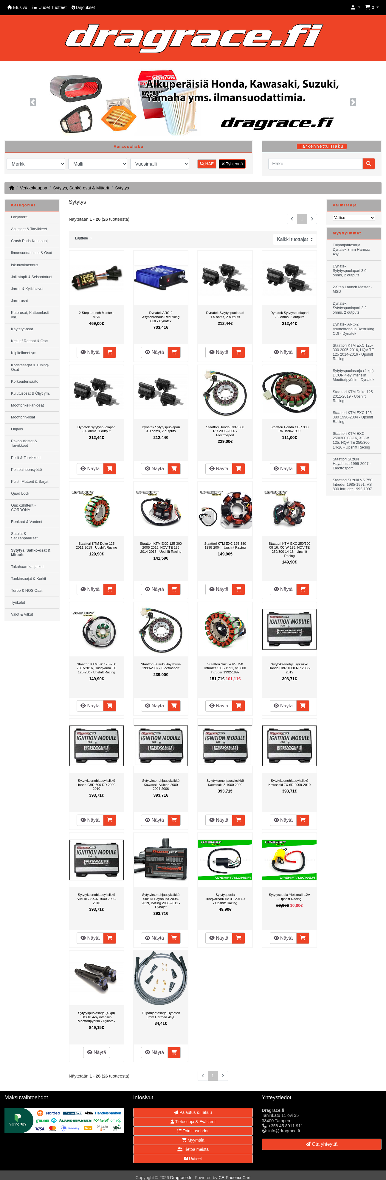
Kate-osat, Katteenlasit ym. (30, 315)
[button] (355, 8)
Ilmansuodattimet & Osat (31, 253)
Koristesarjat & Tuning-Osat (30, 367)
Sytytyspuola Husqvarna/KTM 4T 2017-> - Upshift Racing (225, 899)
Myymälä (193, 1140)
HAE (207, 163)
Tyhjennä (232, 163)
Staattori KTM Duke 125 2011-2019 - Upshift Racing (96, 545)
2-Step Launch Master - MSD (96, 315)
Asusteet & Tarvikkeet (29, 229)
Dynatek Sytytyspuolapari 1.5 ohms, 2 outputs (225, 315)
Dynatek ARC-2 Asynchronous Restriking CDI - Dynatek (160, 317)
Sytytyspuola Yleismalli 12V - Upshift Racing (289, 897)
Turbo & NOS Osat (26, 591)
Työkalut (18, 602)
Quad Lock (20, 493)
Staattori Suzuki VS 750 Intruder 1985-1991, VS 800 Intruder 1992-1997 (225, 668)
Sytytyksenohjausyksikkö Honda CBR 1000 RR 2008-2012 (289, 668)
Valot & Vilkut (22, 614)
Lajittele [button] (82, 238)
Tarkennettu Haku (322, 146)
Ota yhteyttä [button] (322, 1144)
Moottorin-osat (23, 417)
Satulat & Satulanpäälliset (24, 536)
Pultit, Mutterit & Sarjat (29, 482)
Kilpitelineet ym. (24, 353)
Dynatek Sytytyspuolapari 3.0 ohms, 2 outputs (161, 429)
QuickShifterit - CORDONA (23, 507)
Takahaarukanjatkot (27, 567)
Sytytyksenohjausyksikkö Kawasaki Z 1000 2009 (225, 783)
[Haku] (315, 163)
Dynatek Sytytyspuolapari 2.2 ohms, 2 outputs (289, 315)
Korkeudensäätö (24, 381)
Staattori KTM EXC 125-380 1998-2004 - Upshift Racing (225, 545)
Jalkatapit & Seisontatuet (31, 277)
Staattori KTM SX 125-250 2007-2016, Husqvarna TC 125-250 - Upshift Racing (96, 668)
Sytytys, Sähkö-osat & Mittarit (81, 188)
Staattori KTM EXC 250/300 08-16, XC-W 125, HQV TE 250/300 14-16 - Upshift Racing (289, 550)
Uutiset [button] (193, 1158)
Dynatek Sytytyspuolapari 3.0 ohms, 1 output (96, 429)
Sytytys (122, 188)
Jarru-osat (19, 301)
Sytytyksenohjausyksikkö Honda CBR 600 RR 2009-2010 (97, 784)
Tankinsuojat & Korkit (28, 579)
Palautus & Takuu (193, 1112)
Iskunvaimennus (24, 265)
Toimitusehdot (192, 1130)
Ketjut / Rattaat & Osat (29, 341)
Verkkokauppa (33, 188)
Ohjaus (17, 429)
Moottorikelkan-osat (27, 405)
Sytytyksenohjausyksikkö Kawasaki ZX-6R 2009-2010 (289, 783)
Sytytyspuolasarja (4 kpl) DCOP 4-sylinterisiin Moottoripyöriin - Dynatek (96, 1017)
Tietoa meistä (193, 1149)
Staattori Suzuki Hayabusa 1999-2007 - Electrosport (161, 666)
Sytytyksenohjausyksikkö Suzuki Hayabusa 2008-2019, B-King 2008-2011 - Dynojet (161, 901)
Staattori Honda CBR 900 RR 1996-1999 (289, 429)
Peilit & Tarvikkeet (26, 458)
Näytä (90, 352)
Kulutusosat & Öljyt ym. (30, 393)
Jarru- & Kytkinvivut (27, 289)
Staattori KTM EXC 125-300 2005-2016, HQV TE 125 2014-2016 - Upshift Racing (161, 547)
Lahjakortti (19, 217)
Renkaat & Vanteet (26, 522)
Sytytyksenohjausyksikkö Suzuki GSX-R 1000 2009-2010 (97, 899)
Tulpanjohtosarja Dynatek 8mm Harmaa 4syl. (161, 1015)
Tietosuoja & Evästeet (193, 1121)
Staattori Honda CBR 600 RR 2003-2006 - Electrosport (225, 431)
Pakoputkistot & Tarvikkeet (24, 443)
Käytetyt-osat (22, 329)
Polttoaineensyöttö (26, 470)
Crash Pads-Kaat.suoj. (30, 241)
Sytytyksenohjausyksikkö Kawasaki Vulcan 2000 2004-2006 (160, 784)
